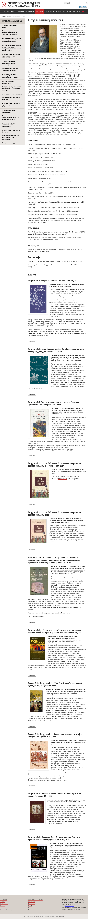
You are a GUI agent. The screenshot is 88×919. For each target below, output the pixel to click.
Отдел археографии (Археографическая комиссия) (8, 63)
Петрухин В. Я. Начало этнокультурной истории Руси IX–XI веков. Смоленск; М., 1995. (54, 794)
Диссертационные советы (53, 11)
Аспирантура (31, 901)
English (83, 11)
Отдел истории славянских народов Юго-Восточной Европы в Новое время (11, 32)
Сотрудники (39, 11)
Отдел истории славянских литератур (11, 98)
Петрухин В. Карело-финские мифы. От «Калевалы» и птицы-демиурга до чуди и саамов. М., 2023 (56, 350)
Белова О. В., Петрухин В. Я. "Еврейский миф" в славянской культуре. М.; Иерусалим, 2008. (55, 684)
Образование (67, 11)
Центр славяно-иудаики (10, 143)
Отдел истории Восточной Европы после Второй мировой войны (11, 56)
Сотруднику (76, 11)
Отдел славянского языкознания (8, 111)
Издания (31, 11)
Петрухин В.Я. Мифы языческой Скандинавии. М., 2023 (53, 280)
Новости (13, 11)
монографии (62, 479)
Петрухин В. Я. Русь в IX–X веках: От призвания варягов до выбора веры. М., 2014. (54, 513)
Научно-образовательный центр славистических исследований (11, 137)
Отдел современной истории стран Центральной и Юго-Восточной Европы (12, 117)
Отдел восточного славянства (12, 94)
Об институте (5, 11)
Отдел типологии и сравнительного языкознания (8, 124)
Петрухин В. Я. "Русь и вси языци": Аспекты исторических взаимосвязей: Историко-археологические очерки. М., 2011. (55, 631)
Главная (3, 16)
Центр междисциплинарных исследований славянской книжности (11, 88)
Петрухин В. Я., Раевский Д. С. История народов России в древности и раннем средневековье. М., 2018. (54, 838)
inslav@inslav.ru (69, 906)
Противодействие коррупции (8, 910)
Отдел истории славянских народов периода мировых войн (11, 105)
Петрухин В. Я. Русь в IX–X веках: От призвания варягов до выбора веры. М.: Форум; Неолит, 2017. (54, 464)
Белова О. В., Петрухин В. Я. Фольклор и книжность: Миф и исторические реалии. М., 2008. (55, 735)
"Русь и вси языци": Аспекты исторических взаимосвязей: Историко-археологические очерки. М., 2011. (52, 183)
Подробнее (32, 341)
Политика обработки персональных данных (40, 910)
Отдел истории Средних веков (10, 26)
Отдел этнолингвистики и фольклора (11, 131)
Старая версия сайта (34, 908)
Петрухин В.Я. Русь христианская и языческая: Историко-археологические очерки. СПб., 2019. (54, 403)
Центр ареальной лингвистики (8, 82)
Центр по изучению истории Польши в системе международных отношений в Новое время (11, 47)
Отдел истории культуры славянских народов (10, 69)
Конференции (22, 11)
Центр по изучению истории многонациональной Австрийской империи (11, 39)
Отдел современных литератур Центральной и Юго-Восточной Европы (11, 75)
